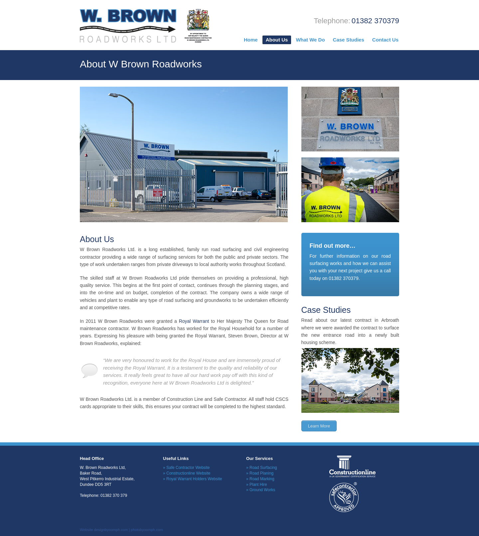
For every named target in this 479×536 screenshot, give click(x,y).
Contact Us (385, 40)
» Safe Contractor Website (186, 467)
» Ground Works (260, 490)
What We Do (310, 40)
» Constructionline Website (187, 473)
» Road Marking (260, 479)
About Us (277, 40)
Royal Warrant (194, 321)
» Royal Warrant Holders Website (192, 479)
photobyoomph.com (147, 530)
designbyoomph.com (111, 530)
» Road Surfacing (261, 467)
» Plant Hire (256, 484)
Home (251, 40)
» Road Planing (259, 473)
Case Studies (348, 40)
